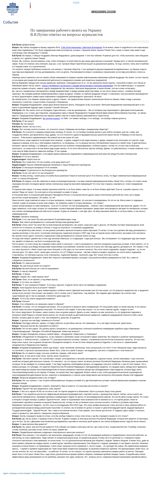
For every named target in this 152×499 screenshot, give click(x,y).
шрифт (98, 11)
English (76, 2)
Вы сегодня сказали (51, 118)
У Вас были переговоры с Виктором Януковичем (81, 47)
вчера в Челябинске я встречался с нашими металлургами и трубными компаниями (77, 86)
